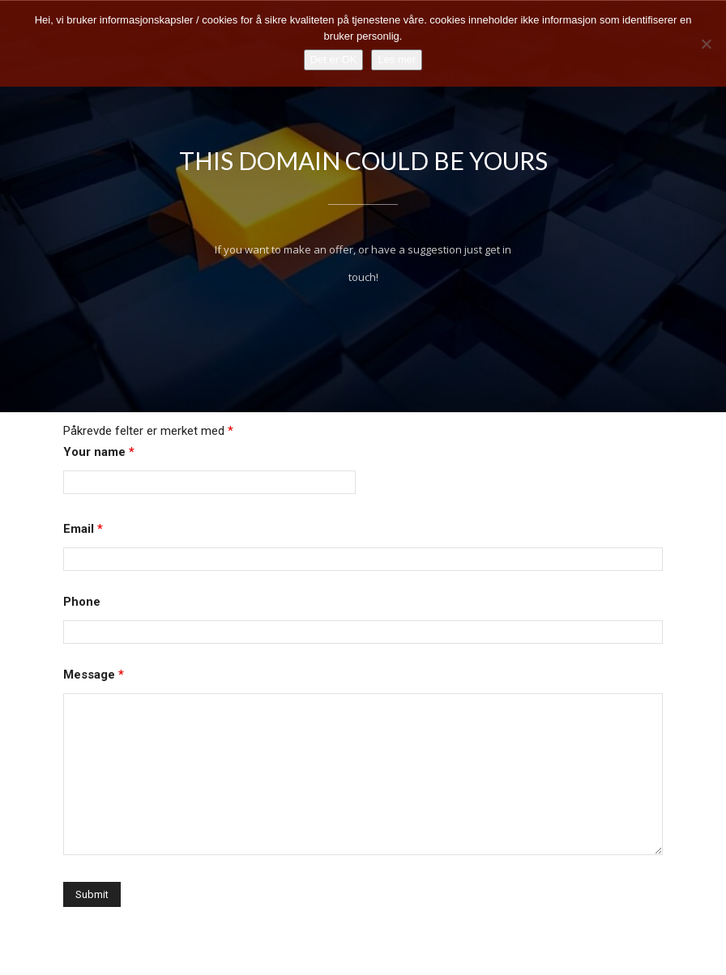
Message (93, 703)
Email (83, 557)
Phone (81, 630)
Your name (99, 480)
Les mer (397, 59)
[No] (706, 44)
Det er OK (333, 59)
